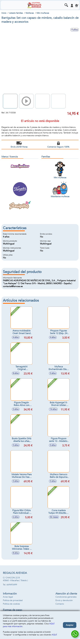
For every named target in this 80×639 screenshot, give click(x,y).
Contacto (59, 603)
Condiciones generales (65, 596)
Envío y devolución (64, 600)
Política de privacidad (13, 600)
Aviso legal (8, 596)
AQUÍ (54, 634)
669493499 (12, 584)
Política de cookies (11, 603)
